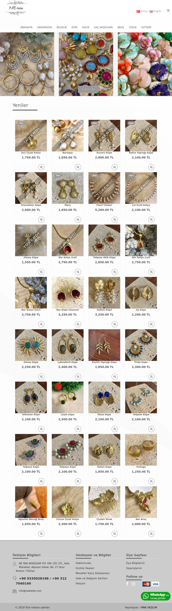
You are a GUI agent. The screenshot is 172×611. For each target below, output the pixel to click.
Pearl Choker (104, 205)
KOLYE (85, 27)
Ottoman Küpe (31, 414)
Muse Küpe (104, 414)
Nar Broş (141, 519)
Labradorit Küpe (68, 362)
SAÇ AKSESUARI (103, 27)
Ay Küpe (141, 310)
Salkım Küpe (104, 310)
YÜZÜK (133, 27)
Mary (68, 205)
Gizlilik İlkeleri (85, 568)
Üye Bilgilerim (135, 563)
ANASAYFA (26, 27)
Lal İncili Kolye (141, 205)
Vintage (141, 467)
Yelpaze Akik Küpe (104, 257)
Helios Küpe (104, 467)
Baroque (67, 152)
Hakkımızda (83, 563)
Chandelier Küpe (31, 205)
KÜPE (74, 27)
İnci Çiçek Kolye (31, 152)
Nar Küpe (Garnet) (67, 310)
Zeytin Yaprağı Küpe (104, 362)
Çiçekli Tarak (104, 519)
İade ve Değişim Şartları (92, 578)
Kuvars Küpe (104, 152)
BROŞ (121, 27)
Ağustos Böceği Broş (31, 519)
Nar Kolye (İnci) (31, 310)
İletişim (80, 583)
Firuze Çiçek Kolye (67, 519)
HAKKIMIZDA (44, 27)
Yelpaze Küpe (141, 414)
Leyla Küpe (67, 414)
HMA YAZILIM (149, 607)
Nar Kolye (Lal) (68, 257)
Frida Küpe (141, 362)
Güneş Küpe (31, 257)
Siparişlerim (134, 568)
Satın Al (88, 89)
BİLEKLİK (62, 27)
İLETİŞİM (146, 27)
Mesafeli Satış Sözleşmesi (93, 573)
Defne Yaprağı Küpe (141, 152)
